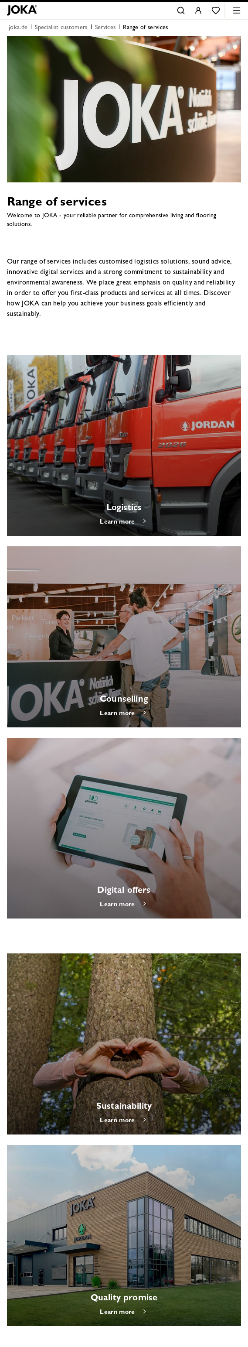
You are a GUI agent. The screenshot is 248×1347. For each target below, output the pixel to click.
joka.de (18, 28)
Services (105, 28)
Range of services (145, 28)
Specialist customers (61, 28)
